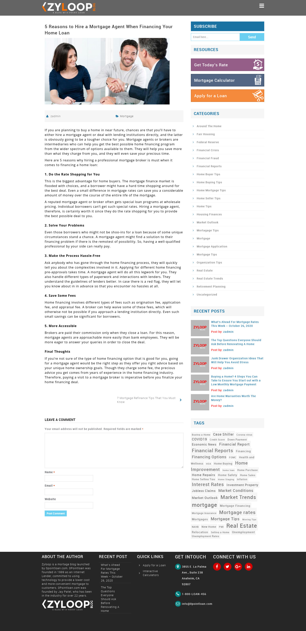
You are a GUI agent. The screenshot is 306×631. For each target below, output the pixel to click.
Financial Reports (209, 166)
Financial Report (234, 444)
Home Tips (204, 206)
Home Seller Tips (209, 198)
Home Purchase (247, 470)
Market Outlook (207, 222)
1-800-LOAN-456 (194, 594)
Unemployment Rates (205, 536)
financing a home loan (78, 165)
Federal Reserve (208, 142)
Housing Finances (209, 214)
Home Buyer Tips (208, 174)
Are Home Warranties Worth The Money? (233, 398)
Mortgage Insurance (204, 513)
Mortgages (200, 519)
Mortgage (126, 116)
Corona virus (244, 434)
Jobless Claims (204, 491)
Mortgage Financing (235, 506)
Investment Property (242, 485)
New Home (209, 527)
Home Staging (226, 479)
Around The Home (209, 126)
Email (50, 485)
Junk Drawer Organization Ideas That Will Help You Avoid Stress (237, 360)
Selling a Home (220, 532)
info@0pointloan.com (197, 604)
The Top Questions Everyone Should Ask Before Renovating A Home (236, 342)
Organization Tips (209, 262)
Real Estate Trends (210, 278)
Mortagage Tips (208, 230)
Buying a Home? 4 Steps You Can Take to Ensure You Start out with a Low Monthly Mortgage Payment (236, 380)
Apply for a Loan (210, 95)
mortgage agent (104, 272)
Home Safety (227, 475)
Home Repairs (203, 475)
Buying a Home (201, 434)
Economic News (204, 444)
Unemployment (243, 532)
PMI (221, 526)
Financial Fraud (208, 158)
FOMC (232, 457)
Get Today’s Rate (211, 64)
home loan (229, 470)
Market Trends (238, 497)
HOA (208, 463)
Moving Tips (249, 519)
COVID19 (199, 439)
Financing (243, 451)
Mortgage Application (212, 246)
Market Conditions (235, 490)
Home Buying (223, 463)
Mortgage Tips (207, 254)
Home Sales (247, 475)
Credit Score (217, 439)
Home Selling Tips (203, 479)
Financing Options (209, 456)
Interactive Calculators (151, 573)
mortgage (204, 504)
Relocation (200, 532)
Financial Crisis (208, 150)
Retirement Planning (211, 286)
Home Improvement (219, 466)
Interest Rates (208, 484)
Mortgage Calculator (214, 80)
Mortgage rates (237, 512)
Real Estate (205, 270)
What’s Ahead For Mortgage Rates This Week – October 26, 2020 (235, 324)
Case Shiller (223, 434)
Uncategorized (207, 294)
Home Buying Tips (209, 182)
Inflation (242, 479)
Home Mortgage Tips (211, 190)
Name (50, 472)
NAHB (195, 526)
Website (50, 499)
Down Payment (237, 439)
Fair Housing (206, 134)
